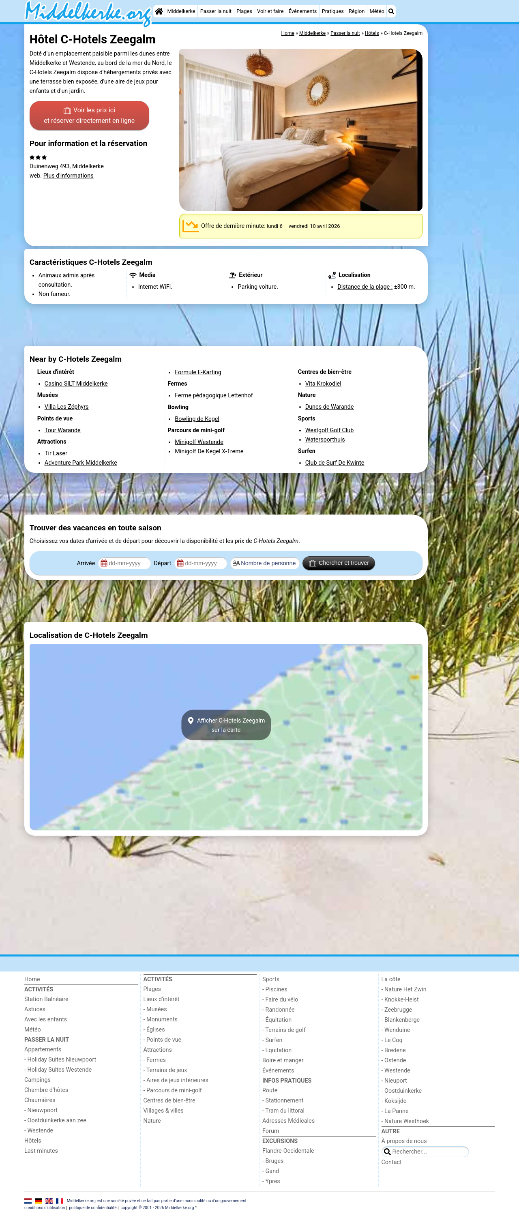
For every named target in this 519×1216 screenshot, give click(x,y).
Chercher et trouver (339, 563)
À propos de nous (404, 1141)
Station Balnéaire (46, 999)
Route (269, 1090)
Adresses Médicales (288, 1120)
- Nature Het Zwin (404, 989)
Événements (303, 11)
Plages (244, 11)
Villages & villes (164, 1110)
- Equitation (277, 1050)
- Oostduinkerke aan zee (55, 1120)
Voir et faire (270, 11)
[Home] (159, 11)
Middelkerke (181, 11)
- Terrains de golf (284, 1030)
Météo (377, 11)
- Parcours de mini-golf (173, 1090)
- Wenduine (396, 1030)
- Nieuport (394, 1080)
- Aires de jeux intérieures (176, 1080)
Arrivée (87, 563)
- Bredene (394, 1050)
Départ (163, 563)
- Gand (270, 1171)
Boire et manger (283, 1060)
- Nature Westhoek (405, 1121)
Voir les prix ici (89, 116)
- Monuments (161, 1019)
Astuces (34, 1009)
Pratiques (333, 11)
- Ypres (271, 1181)
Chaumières (40, 1100)
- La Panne (395, 1111)
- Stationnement (282, 1100)
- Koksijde (394, 1101)
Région (357, 11)
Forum (270, 1131)
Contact (392, 1162)
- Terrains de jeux (165, 1070)
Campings (37, 1080)
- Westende (38, 1130)
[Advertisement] (462, 210)
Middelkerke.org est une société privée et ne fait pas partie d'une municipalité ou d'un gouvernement (157, 1200)
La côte (391, 979)
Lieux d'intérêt (162, 999)
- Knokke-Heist (400, 999)
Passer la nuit (216, 11)
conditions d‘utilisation (44, 1207)
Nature (152, 1120)
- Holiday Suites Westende (58, 1069)
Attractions (158, 1050)
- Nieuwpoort (41, 1110)
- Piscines (274, 989)
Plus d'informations (68, 175)
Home (32, 979)
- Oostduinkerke (402, 1090)
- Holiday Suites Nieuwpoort (60, 1059)
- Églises (154, 1029)
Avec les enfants (45, 1019)
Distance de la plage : (364, 286)
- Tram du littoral (283, 1110)
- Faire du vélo (280, 999)
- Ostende (394, 1060)
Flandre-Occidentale (288, 1150)
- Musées (155, 1009)
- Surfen (272, 1040)
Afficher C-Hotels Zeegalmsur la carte (226, 725)
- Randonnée (278, 1009)
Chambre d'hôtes (46, 1090)
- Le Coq (392, 1040)
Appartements (42, 1049)
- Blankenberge (401, 1020)
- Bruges (272, 1161)
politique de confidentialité (92, 1207)
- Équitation (277, 1020)
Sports (270, 979)
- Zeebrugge (397, 1009)
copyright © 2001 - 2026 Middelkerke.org (157, 1207)
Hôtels (32, 1140)
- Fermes (155, 1060)
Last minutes (41, 1150)
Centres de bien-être (169, 1100)
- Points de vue (163, 1039)
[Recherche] (391, 11)
